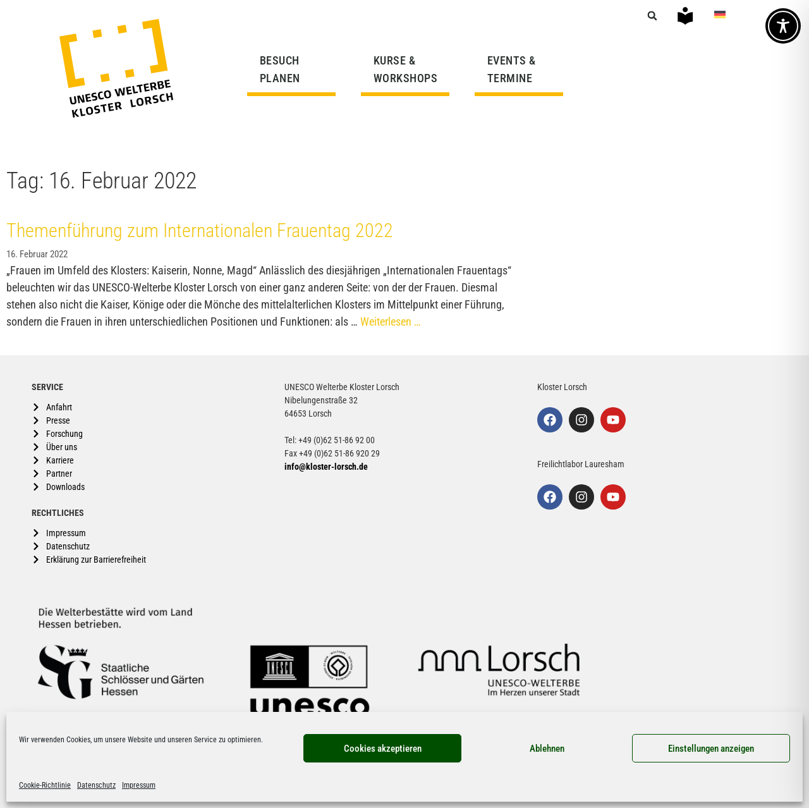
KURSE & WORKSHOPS (409, 69)
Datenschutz (96, 785)
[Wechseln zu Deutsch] (720, 14)
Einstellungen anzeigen (711, 748)
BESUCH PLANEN (283, 69)
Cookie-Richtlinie (45, 785)
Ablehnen (547, 748)
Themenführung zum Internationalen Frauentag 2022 (199, 230)
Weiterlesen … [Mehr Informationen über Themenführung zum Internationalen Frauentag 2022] (390, 321)
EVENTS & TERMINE (511, 69)
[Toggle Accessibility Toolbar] (783, 25)
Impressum (138, 785)
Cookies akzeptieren (383, 748)
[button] (652, 15)
